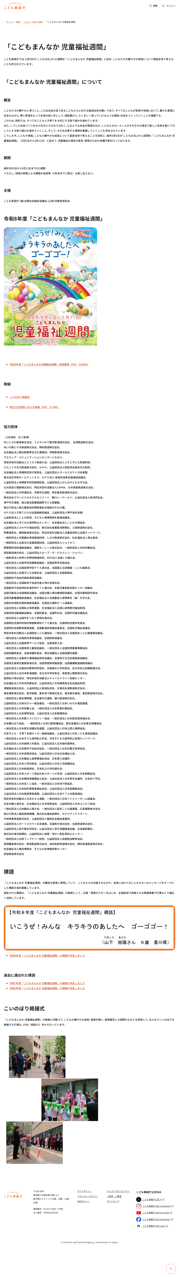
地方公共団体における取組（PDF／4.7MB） (34, 407)
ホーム (9, 21)
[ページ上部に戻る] (171, 1269)
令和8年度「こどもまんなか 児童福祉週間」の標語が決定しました (47, 955)
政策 (18, 21)
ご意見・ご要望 (114, 1196)
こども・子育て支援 (33, 21)
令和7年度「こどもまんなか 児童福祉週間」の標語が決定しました (47, 983)
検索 (153, 5)
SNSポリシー (83, 1201)
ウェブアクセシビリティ (118, 1191)
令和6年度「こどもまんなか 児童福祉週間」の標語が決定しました (47, 988)
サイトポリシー (84, 1191)
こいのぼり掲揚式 (19, 397)
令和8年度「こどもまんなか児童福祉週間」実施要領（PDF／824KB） (49, 364)
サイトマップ (113, 1201)
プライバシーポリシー (87, 1196)
